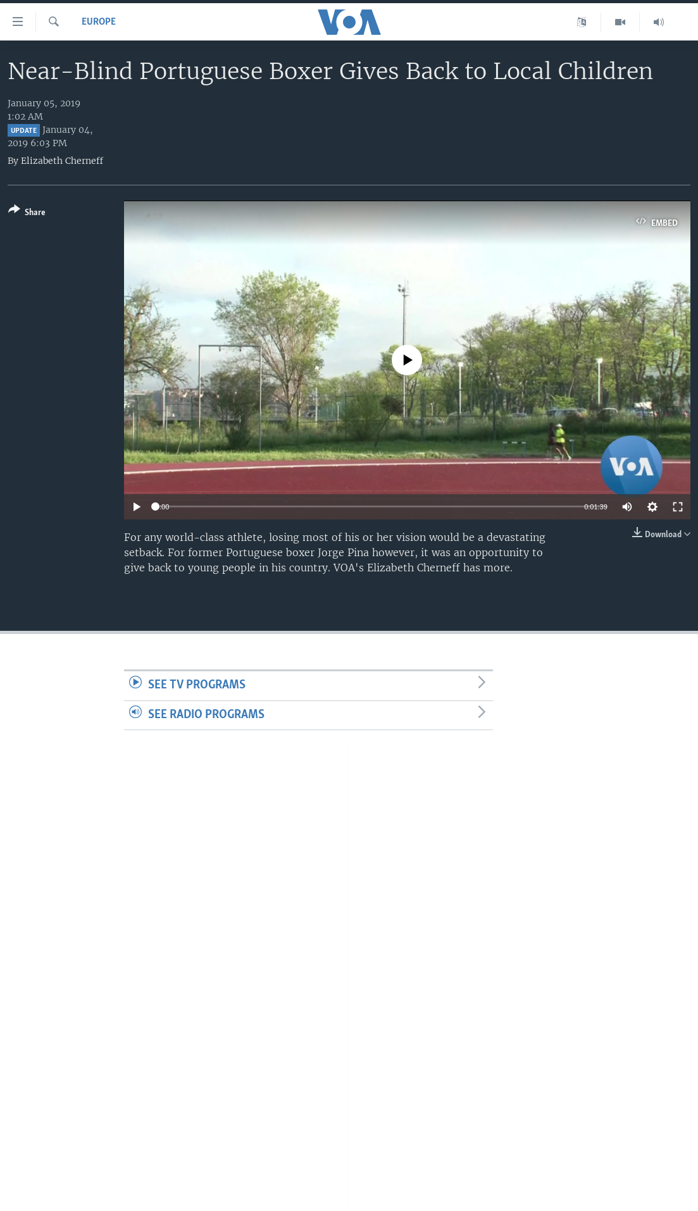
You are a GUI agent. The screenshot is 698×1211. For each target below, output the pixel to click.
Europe (99, 22)
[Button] (27, 214)
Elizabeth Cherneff (62, 160)
